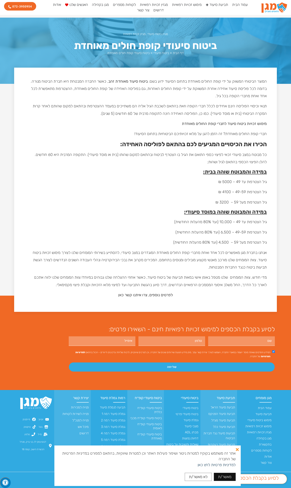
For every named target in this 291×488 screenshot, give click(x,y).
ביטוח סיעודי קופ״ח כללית (149, 410)
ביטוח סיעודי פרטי (187, 414)
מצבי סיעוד (191, 426)
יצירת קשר (81, 398)
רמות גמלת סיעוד (112, 398)
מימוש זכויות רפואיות (258, 426)
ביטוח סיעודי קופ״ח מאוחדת (149, 436)
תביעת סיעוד (263, 414)
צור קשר (266, 463)
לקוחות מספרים (261, 450)
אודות (268, 456)
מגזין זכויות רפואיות (134, 34)
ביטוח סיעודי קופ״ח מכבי (146, 418)
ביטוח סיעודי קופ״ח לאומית (149, 426)
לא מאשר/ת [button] (198, 476)
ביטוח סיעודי (161, 53)
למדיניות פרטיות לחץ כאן (217, 464)
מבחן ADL (191, 432)
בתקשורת (265, 444)
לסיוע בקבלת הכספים (257, 478)
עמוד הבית (265, 408)
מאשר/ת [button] (224, 476)
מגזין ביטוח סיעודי (157, 34)
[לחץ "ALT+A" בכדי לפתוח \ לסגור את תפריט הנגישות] (5, 482)
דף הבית (178, 53)
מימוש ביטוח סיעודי (259, 420)
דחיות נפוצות (190, 438)
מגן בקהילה (264, 438)
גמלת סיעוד (190, 420)
